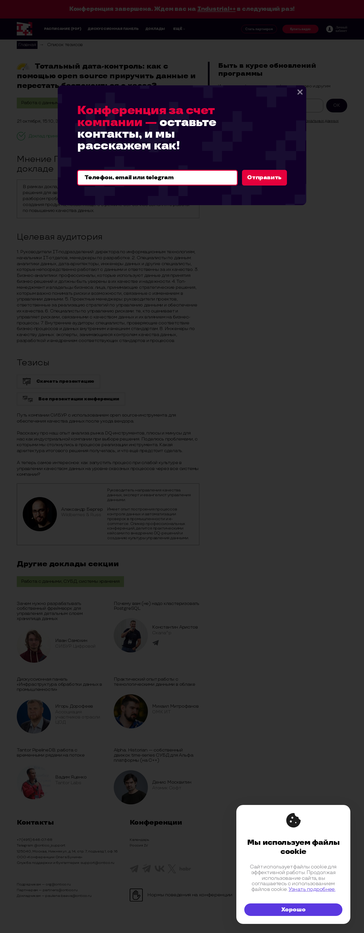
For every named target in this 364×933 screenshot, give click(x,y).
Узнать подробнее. (312, 889)
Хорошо (293, 909)
